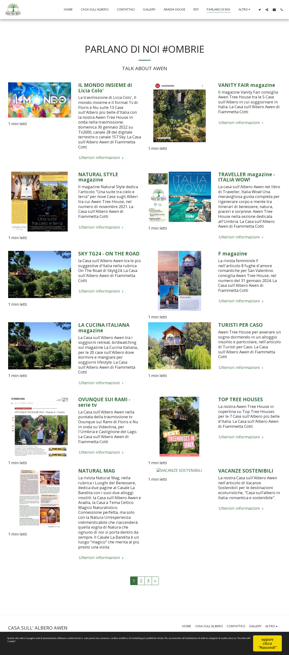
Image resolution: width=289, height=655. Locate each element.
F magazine (232, 253)
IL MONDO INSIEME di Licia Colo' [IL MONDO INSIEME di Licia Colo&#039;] (105, 88)
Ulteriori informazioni (102, 157)
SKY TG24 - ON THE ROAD (108, 253)
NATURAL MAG (96, 470)
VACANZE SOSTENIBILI (245, 470)
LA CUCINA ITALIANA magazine (103, 328)
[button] (259, 9)
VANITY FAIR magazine (246, 85)
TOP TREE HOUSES (240, 399)
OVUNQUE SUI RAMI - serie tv (104, 402)
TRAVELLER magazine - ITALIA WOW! (246, 177)
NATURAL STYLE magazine (98, 177)
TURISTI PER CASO (240, 325)
